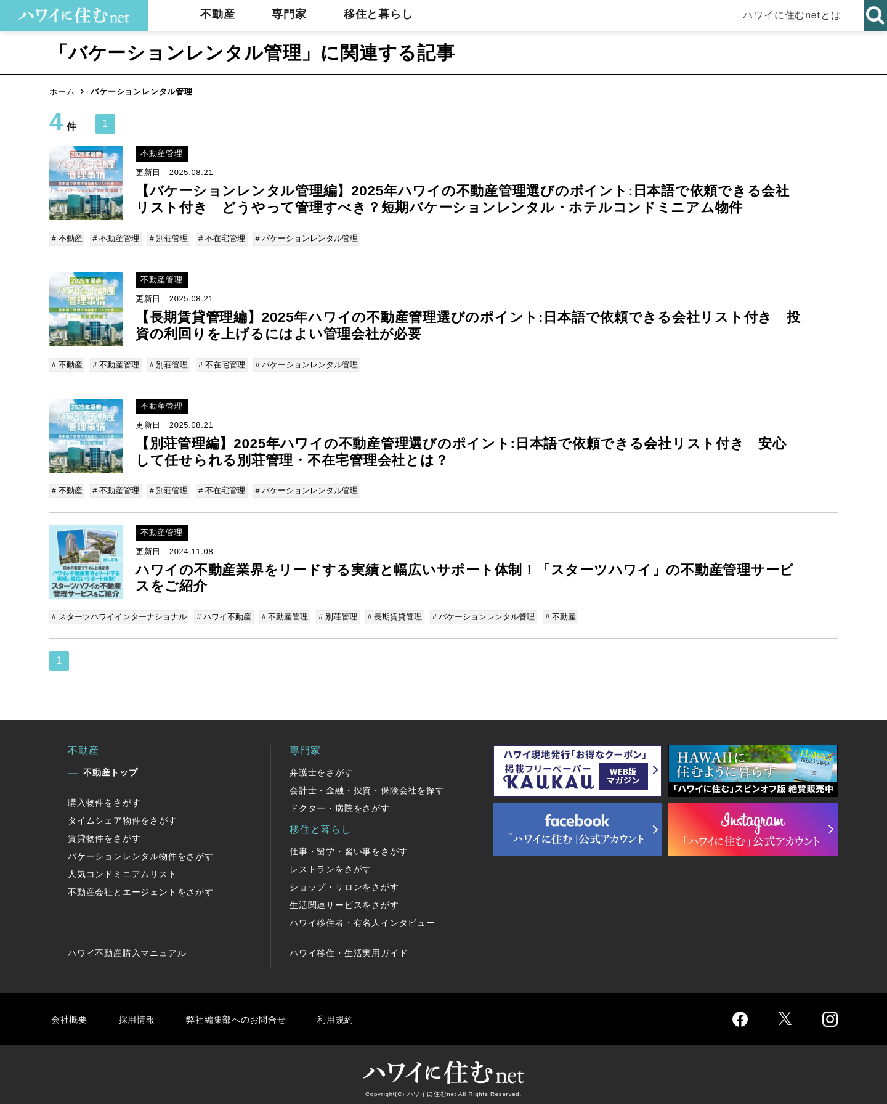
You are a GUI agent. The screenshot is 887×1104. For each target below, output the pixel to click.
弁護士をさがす (322, 767)
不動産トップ (110, 767)
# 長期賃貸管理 (391, 612)
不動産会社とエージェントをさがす (141, 886)
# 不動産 (67, 238)
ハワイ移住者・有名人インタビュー (362, 917)
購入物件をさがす (104, 797)
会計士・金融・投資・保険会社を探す (367, 785)
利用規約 (349, 1013)
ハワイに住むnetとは (789, 15)
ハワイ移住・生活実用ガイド (349, 947)
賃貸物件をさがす (104, 833)
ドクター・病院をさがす (340, 803)
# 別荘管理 (167, 238)
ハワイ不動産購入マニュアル (127, 947)
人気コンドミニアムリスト (122, 868)
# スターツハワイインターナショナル (119, 612)
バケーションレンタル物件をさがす (141, 851)
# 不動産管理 (115, 238)
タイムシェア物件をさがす (122, 815)
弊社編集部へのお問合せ (244, 1013)
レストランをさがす (330, 864)
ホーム (62, 91)
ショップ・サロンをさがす (344, 881)
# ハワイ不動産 (223, 612)
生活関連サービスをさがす (344, 899)
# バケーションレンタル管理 (303, 238)
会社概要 (70, 1013)
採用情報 (139, 1013)
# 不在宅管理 (219, 238)
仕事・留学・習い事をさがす (349, 846)
